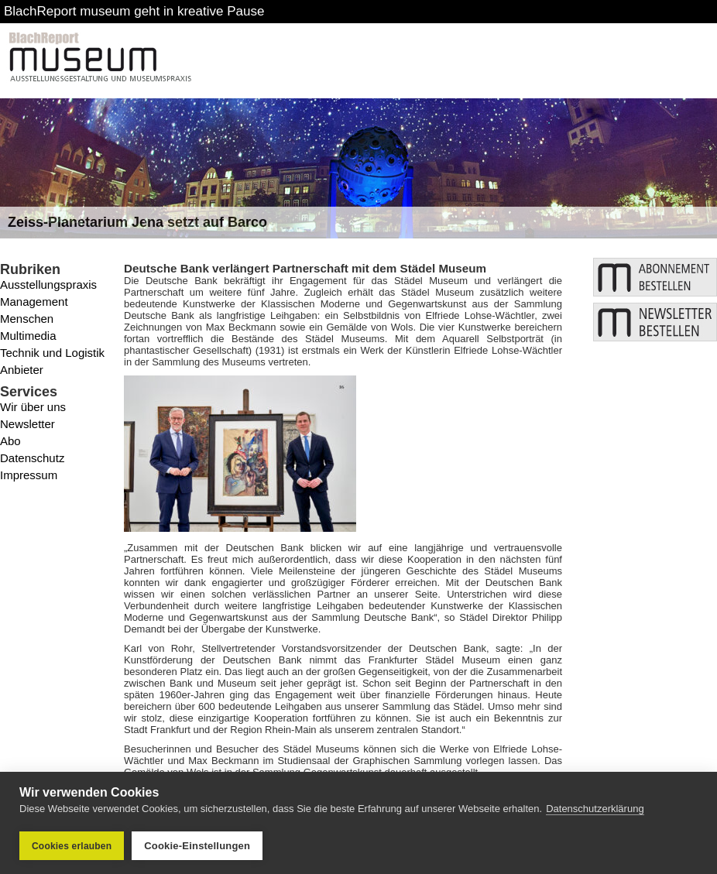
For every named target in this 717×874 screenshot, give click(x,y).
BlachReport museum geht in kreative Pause (134, 11)
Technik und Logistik (52, 352)
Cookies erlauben (71, 846)
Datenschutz (32, 457)
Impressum (28, 475)
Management (34, 301)
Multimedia (28, 335)
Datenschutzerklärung (594, 808)
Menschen (26, 318)
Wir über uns (33, 406)
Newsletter (27, 423)
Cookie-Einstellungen (197, 846)
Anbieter (21, 369)
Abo (10, 440)
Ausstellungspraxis (48, 284)
